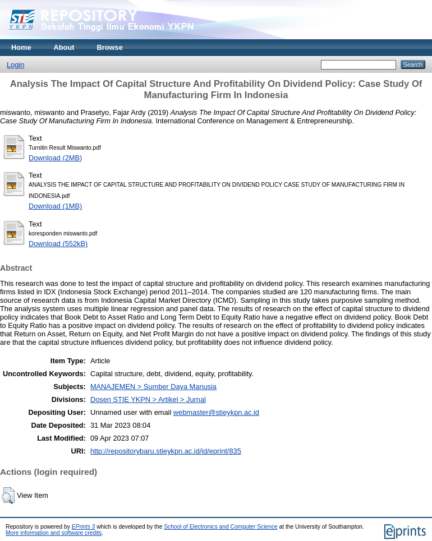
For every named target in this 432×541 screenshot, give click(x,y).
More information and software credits (54, 533)
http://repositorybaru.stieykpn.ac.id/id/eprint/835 (165, 451)
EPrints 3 (83, 527)
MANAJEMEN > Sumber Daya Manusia (153, 386)
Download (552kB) (58, 243)
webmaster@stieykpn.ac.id (216, 412)
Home (21, 47)
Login (15, 65)
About (64, 47)
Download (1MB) (55, 206)
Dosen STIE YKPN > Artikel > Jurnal (148, 399)
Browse (110, 47)
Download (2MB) (55, 158)
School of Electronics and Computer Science (221, 527)
